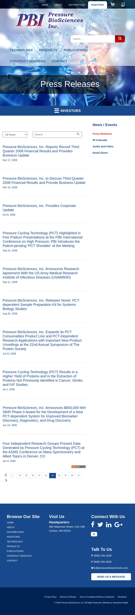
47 (79, 475)
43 (53, 475)
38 (20, 475)
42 (46, 475)
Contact (60, 61)
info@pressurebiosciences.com (109, 567)
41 (39, 475)
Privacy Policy (50, 597)
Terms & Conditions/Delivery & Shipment (97, 597)
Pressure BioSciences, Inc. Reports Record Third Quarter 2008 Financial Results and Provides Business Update (41, 151)
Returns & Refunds (68, 597)
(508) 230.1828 (103, 555)
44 (59, 475)
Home (45, 5)
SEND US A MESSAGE (111, 576)
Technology (21, 50)
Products (48, 50)
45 (66, 475)
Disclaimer (122, 597)
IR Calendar (100, 140)
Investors (97, 5)
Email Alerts (100, 152)
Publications (76, 50)
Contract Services (28, 61)
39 (26, 475)
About (58, 5)
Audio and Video (103, 146)
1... (13, 475)
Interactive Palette (120, 603)
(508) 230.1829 (102, 561)
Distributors (77, 5)
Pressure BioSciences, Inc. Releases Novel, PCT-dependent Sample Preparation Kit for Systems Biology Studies (41, 304)
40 (33, 475)
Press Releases (102, 133)
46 (72, 475)
